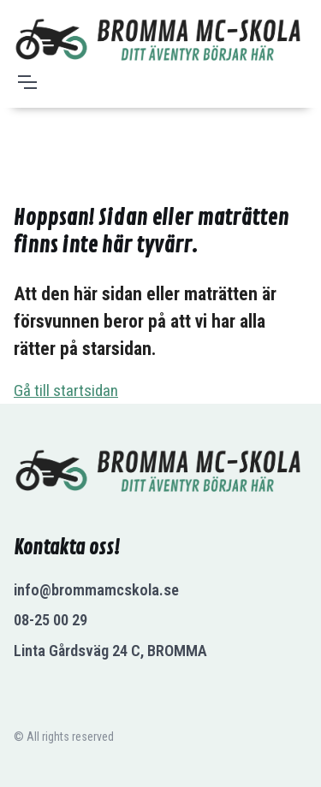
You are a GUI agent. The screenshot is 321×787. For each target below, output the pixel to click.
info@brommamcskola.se (96, 590)
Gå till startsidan (66, 390)
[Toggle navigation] (26, 82)
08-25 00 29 (50, 620)
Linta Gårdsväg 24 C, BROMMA (110, 651)
